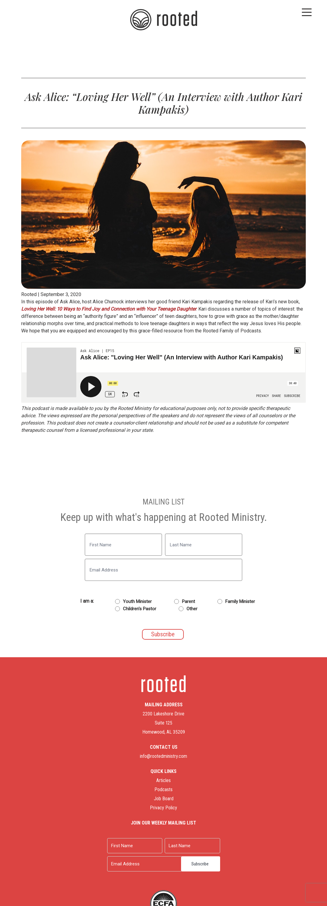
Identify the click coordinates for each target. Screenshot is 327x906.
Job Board (163, 798)
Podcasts (163, 789)
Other (192, 608)
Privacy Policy (163, 808)
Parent (188, 601)
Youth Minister (137, 601)
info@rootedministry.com (163, 756)
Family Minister (240, 601)
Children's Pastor (139, 608)
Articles (163, 780)
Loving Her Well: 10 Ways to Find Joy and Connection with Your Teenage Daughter (108, 309)
